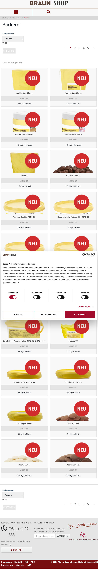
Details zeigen (84, 306)
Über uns (20, 565)
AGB (33, 562)
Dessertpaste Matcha (24, 134)
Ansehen (24, 98)
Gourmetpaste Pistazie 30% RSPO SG (73, 217)
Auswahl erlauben (49, 314)
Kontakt (17, 549)
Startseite (6, 18)
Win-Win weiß (24, 465)
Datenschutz (7, 565)
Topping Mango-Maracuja (24, 382)
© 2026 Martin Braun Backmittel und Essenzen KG (74, 562)
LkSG (29, 565)
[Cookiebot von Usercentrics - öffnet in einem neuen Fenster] (84, 255)
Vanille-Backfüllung (24, 93)
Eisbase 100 (73, 341)
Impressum (6, 562)
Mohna (24, 175)
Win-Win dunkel (73, 465)
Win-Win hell (73, 423)
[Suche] (48, 12)
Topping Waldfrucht (73, 382)
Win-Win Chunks (73, 175)
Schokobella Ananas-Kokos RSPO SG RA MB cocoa (24, 341)
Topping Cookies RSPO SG (24, 217)
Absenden (62, 536)
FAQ (26, 562)
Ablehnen (18, 314)
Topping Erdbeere (24, 423)
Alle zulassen (80, 314)
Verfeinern (9, 51)
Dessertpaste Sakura (73, 134)
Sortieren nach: (8, 34)
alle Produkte (16, 18)
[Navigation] (16, 12)
